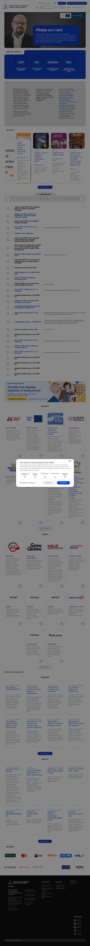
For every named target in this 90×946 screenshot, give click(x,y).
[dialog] (45, 473)
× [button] (71, 460)
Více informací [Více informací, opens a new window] (35, 470)
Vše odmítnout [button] (48, 482)
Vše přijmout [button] (63, 482)
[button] (27, 483)
